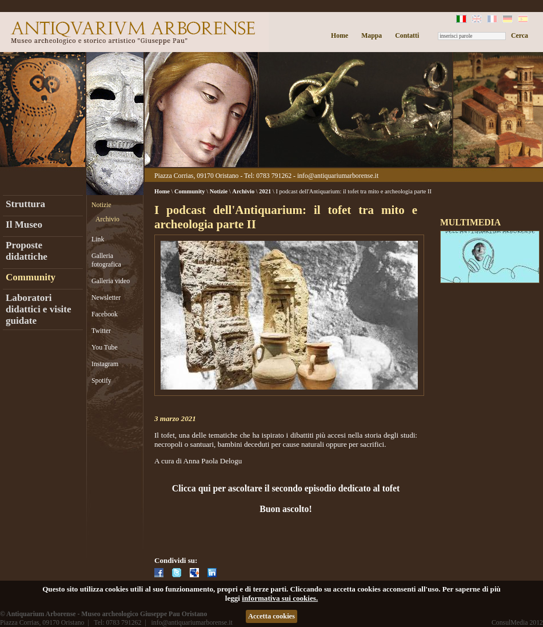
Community (30, 277)
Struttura (25, 204)
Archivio (107, 219)
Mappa (371, 35)
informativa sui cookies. (280, 598)
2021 (265, 191)
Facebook (104, 314)
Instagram (104, 364)
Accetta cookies (271, 616)
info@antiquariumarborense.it (337, 176)
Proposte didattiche (26, 251)
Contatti (407, 35)
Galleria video (110, 281)
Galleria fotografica (106, 260)
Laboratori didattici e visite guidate (38, 309)
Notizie (101, 205)
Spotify (101, 380)
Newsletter (106, 297)
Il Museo (24, 224)
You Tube (104, 347)
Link (97, 239)
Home (339, 35)
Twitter (101, 331)
